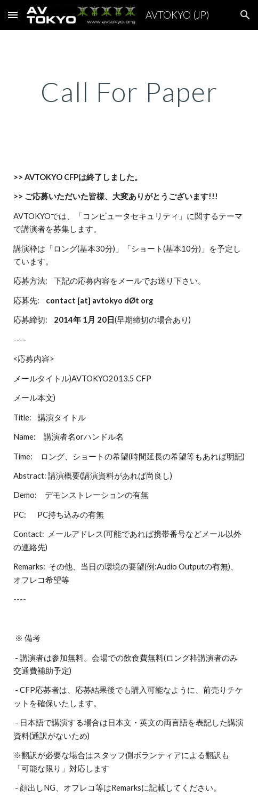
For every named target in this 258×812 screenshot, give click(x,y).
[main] (129, 92)
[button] (13, 14)
